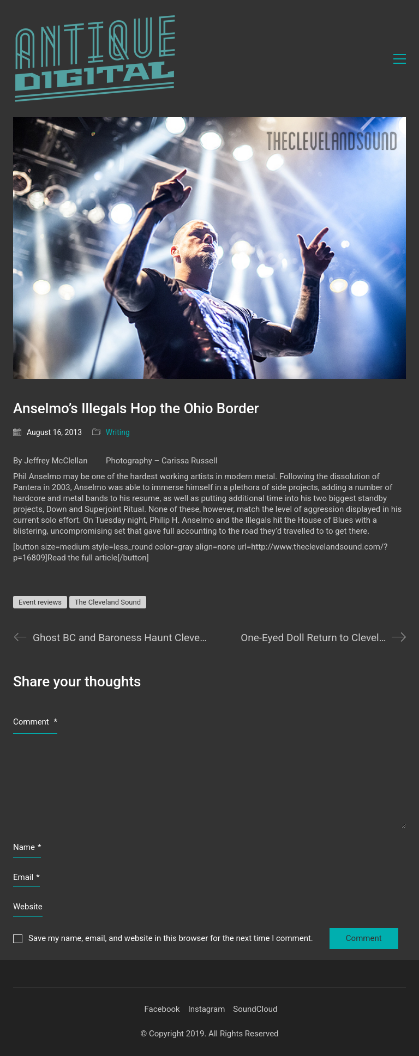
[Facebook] (161, 1009)
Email (26, 877)
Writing (118, 432)
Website (28, 907)
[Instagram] (206, 1009)
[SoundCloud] (255, 1009)
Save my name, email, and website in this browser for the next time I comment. (170, 938)
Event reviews (40, 602)
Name (27, 847)
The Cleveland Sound (108, 602)
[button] (399, 59)
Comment (35, 722)
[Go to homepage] (95, 59)
